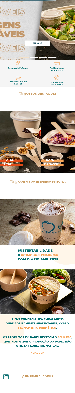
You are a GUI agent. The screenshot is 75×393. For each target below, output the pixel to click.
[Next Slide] (71, 30)
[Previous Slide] (3, 30)
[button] (24, 57)
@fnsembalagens (37, 376)
